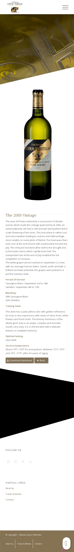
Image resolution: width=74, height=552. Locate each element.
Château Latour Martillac (30, 534)
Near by (10, 488)
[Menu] (63, 7)
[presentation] (7, 544)
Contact (10, 499)
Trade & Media (13, 494)
